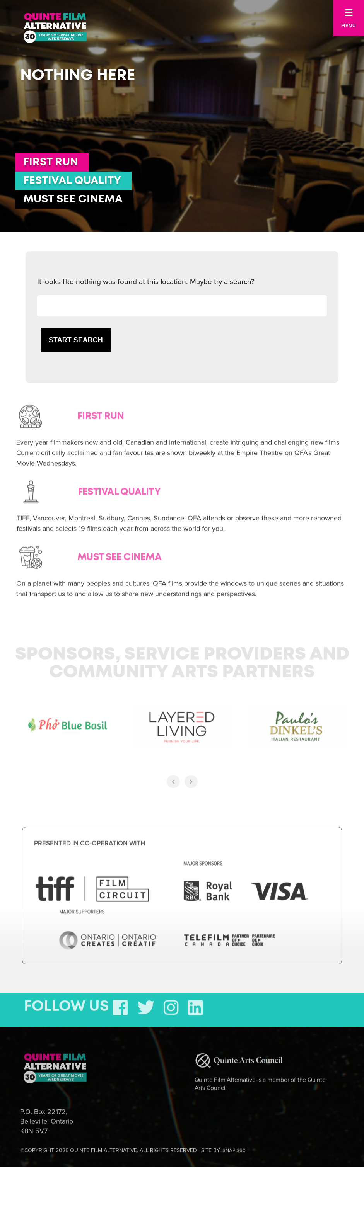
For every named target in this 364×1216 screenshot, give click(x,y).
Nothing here (77, 75)
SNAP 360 (234, 1148)
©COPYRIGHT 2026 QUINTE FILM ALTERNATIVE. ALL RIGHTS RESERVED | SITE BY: (133, 1148)
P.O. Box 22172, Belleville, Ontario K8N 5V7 (46, 1118)
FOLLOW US (66, 1004)
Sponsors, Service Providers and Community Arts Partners (182, 661)
